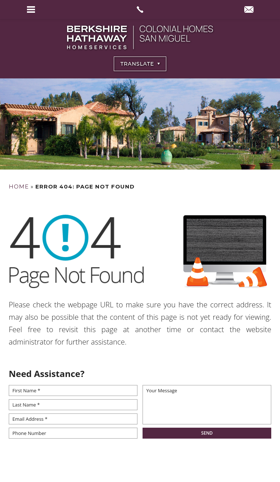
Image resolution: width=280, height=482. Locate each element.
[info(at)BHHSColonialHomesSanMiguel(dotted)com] (248, 10)
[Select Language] (140, 64)
